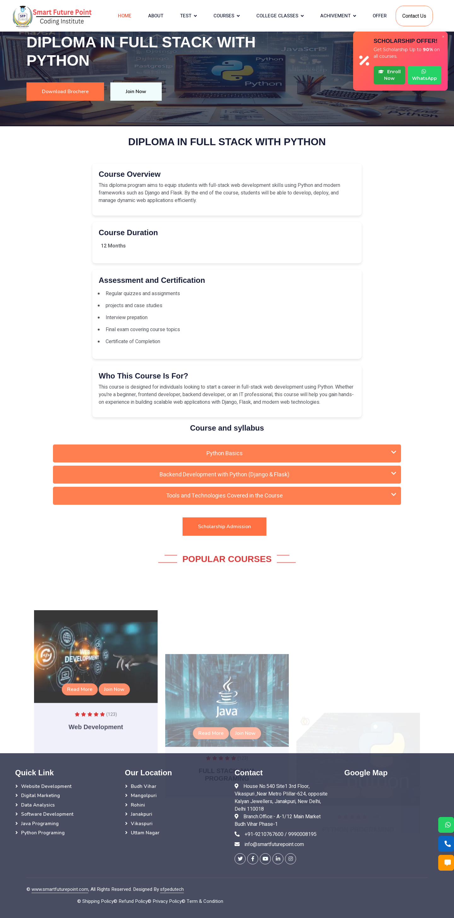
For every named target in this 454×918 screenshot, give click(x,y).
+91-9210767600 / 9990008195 (281, 834)
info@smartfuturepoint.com (274, 844)
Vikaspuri (142, 823)
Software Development (47, 814)
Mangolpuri (144, 795)
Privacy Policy (167, 901)
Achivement (335, 15)
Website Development (46, 786)
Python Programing (43, 833)
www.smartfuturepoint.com (60, 889)
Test (185, 15)
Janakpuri (141, 814)
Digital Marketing (40, 795)
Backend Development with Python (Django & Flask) (278, 474)
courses (223, 15)
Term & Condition (205, 901)
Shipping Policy (98, 901)
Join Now (136, 91)
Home (124, 15)
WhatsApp (424, 75)
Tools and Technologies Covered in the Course (281, 496)
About (155, 15)
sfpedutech (172, 889)
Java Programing (40, 823)
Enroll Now (389, 75)
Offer (380, 15)
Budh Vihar (143, 786)
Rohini (138, 805)
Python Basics (302, 453)
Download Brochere (65, 91)
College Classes (277, 15)
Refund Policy (133, 901)
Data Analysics (38, 805)
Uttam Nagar (145, 833)
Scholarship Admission (224, 526)
